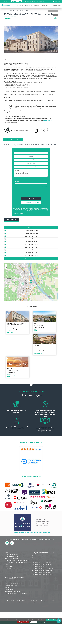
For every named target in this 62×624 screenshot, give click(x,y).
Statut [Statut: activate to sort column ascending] (54, 229)
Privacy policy (41, 622)
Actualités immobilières (12, 572)
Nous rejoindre (9, 582)
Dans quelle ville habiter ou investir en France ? (16, 610)
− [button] (6, 284)
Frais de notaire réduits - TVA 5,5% (13, 599)
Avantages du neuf (36, 5)
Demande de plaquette (13, 139)
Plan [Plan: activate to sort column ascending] (48, 229)
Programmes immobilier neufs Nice (40, 582)
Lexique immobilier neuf (12, 570)
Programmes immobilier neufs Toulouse (42, 586)
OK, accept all (50, 619)
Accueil (7, 568)
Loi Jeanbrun (8, 597)
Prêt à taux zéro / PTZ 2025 (12, 601)
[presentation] (31, 191)
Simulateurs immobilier (12, 575)
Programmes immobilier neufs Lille (40, 574)
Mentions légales (22, 213)
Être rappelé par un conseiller (31, 202)
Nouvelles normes (9, 605)
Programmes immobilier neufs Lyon (41, 576)
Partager (11, 219)
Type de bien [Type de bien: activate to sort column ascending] (9, 229)
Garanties (7, 603)
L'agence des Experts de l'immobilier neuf (17, 577)
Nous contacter (10, 584)
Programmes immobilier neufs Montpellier (42, 584)
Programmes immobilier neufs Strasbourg (42, 591)
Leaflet (44, 316)
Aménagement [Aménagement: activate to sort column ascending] (40, 229)
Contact (59, 5)
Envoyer (31, 198)
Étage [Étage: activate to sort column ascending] (32, 229)
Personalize (33, 622)
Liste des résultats (53, 11)
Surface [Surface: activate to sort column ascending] (19, 229)
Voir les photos (9, 59)
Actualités (54, 5)
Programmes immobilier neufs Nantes (41, 572)
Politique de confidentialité (48, 617)
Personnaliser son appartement (12, 607)
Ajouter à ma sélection (51, 59)
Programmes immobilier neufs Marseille (42, 580)
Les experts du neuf (46, 5)
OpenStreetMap (50, 316)
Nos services (27, 5)
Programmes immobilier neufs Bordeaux (42, 578)
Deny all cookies (23, 622)
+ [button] (6, 282)
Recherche (20, 5)
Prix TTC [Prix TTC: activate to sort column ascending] (26, 228)
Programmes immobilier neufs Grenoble (42, 589)
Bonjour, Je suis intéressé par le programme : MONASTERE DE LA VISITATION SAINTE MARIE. (31, 173)
